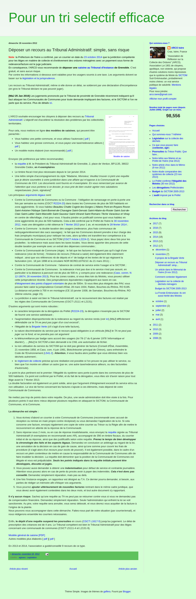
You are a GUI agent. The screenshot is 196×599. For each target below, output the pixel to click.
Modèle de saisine (121, 156)
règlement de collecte (29, 360)
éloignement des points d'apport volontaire (40, 283)
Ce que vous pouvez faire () (165, 146)
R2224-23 (59, 203)
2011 (156, 324)
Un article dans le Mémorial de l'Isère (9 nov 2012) (170, 271)
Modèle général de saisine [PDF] (27, 535)
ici (51, 102)
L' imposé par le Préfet (166, 195)
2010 (156, 329)
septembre (161, 306)
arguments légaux (35, 195)
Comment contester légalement (171, 277)
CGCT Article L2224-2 (76, 239)
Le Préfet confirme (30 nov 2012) (169, 182)
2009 (156, 333)
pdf (86, 138)
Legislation (32, 557)
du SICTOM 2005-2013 (168, 191)
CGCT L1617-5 (91, 521)
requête (22, 163)
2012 (156, 245)
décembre (161, 249)
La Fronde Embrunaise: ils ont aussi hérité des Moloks (170, 294)
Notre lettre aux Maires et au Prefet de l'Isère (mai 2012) (166, 159)
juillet (159, 310)
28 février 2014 (118, 224)
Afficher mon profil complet (162, 98)
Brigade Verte (39, 326)
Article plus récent (19, 569)
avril (158, 319)
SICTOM (182, 75)
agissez (22, 557)
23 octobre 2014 (93, 57)
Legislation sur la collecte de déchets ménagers (169, 282)
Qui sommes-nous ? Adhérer (166, 134)
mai (158, 314)
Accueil (73, 569)
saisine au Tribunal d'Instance (96, 67)
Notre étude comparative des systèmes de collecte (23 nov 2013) (167, 174)
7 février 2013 (71, 224)
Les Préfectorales (168, 187)
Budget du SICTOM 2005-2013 (170, 288)
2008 (156, 338)
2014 (156, 237)
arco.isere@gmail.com (160, 94)
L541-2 (48, 353)
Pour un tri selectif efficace (87, 17)
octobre (160, 301)
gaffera (106, 591)
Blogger (127, 591)
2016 (156, 228)
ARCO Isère (177, 48)
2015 (156, 232)
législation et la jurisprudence (38, 78)
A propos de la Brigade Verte (169, 258)
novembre (161, 254)
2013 (156, 241)
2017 (156, 223)
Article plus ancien (128, 569)
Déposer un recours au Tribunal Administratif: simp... (171, 263)
